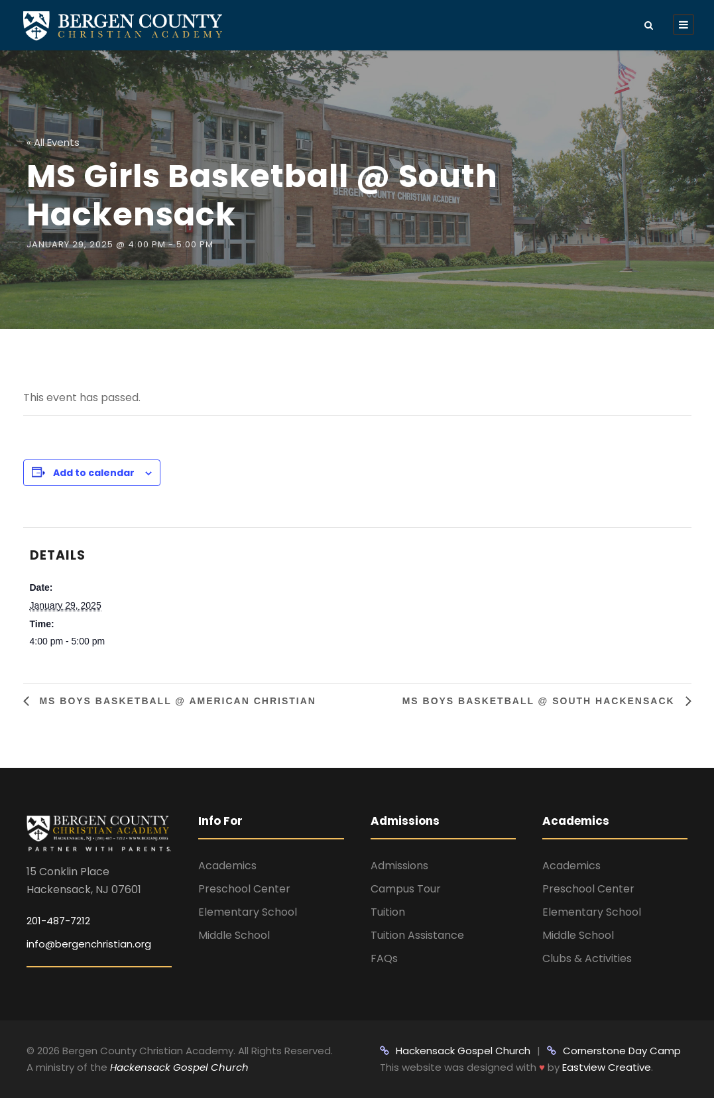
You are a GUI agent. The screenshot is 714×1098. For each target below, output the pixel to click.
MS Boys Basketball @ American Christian (176, 701)
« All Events (53, 142)
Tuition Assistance (417, 935)
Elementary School (247, 912)
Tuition (388, 912)
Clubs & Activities (587, 958)
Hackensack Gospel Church (178, 1067)
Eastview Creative (606, 1067)
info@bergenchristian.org (89, 944)
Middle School (234, 935)
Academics (227, 865)
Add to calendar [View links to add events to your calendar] (94, 472)
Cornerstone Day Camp (614, 1051)
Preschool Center (244, 888)
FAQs (384, 958)
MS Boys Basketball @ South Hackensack (540, 701)
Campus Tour (406, 888)
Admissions (399, 865)
